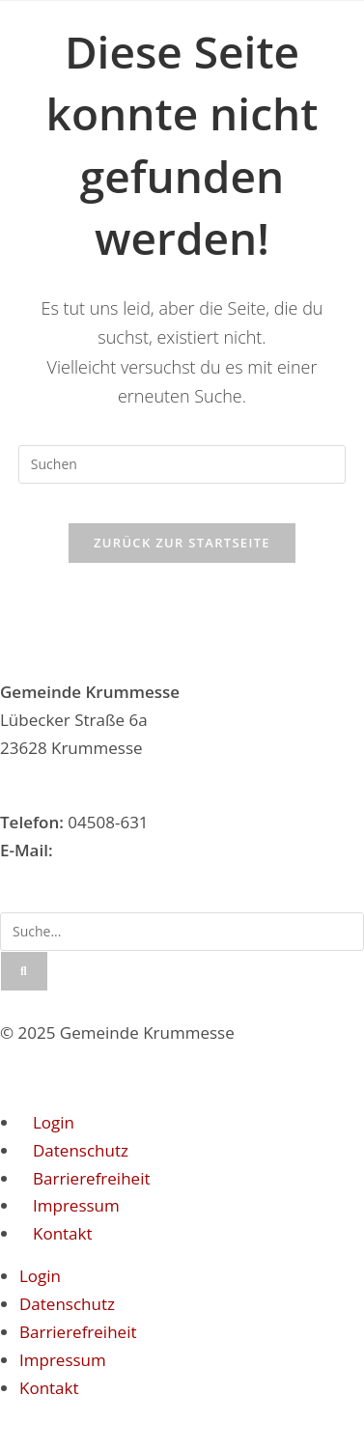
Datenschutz (80, 1150)
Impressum (76, 1205)
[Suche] (24, 971)
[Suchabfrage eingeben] (182, 464)
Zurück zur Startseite (182, 542)
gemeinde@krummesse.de (159, 850)
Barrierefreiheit (91, 1178)
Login (53, 1122)
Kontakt (63, 1233)
